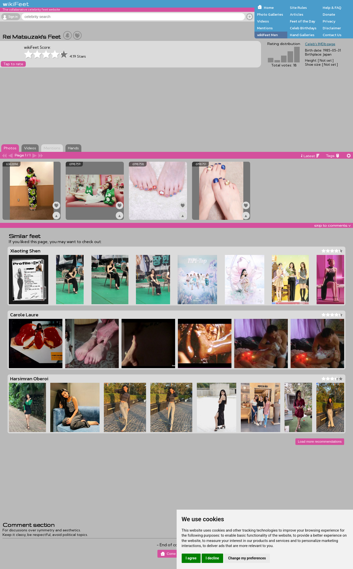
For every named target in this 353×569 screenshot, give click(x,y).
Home (269, 7)
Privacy (329, 21)
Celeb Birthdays (303, 28)
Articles (296, 14)
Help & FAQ (332, 7)
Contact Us (332, 35)
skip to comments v (332, 225)
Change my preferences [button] (247, 558)
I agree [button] (191, 558)
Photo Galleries (270, 14)
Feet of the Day (302, 21)
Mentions (265, 28)
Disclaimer (332, 28)
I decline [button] (212, 558)
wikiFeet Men (267, 35)
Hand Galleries (302, 35)
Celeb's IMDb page (320, 44)
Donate (329, 14)
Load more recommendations (320, 441)
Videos (263, 21)
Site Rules (298, 7)
